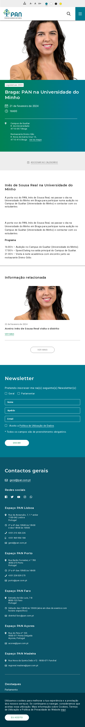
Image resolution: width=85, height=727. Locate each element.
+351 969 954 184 (16, 538)
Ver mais (9, 334)
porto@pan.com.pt (17, 580)
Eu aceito (17, 717)
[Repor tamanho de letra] (35, 3)
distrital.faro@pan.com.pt (21, 615)
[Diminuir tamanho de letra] (31, 3)
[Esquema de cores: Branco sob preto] (56, 4)
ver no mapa (35, 139)
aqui (63, 709)
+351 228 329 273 (16, 575)
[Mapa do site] (24, 3)
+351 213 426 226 (16, 533)
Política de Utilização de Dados (36, 425)
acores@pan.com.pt (18, 643)
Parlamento (11, 689)
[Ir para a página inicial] (12, 13)
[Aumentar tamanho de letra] (39, 3)
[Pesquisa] (69, 14)
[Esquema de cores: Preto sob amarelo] (60, 4)
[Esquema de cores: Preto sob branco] (51, 4)
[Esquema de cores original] (46, 4)
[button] (80, 13)
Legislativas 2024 (14, 85)
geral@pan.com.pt (20, 480)
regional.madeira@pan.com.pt (23, 665)
